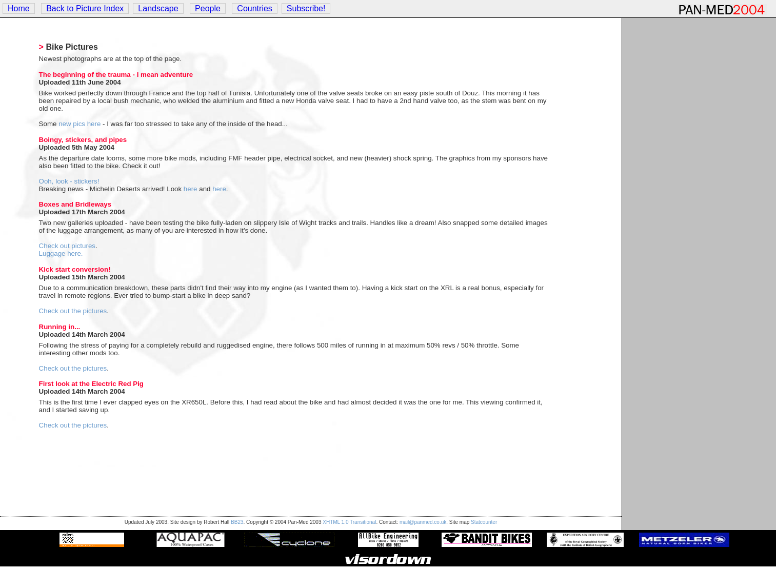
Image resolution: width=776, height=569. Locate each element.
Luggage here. (61, 253)
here (190, 189)
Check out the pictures (73, 311)
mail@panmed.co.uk (423, 522)
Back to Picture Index (85, 8)
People (208, 8)
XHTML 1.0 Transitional (349, 522)
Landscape (158, 8)
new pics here (79, 124)
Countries (254, 8)
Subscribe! (306, 8)
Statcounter (484, 522)
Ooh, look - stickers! (69, 181)
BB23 (237, 522)
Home (19, 8)
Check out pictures (67, 246)
